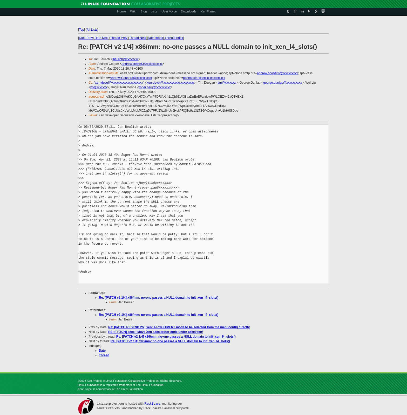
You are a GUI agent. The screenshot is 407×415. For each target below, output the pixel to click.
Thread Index (174, 38)
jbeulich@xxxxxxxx (125, 59)
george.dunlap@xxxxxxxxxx (282, 82)
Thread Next (137, 38)
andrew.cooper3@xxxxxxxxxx (142, 64)
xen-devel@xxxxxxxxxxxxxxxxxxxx (119, 82)
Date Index (155, 38)
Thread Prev (118, 38)
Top (81, 29)
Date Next (101, 38)
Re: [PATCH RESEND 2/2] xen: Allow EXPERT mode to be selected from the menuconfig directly (179, 327)
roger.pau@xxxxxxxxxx (155, 87)
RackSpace (152, 403)
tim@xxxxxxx (227, 82)
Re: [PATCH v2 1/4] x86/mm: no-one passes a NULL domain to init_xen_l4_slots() (158, 297)
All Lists (92, 29)
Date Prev (86, 38)
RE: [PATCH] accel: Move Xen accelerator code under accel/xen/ (155, 332)
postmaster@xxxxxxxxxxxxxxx (204, 78)
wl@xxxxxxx (98, 87)
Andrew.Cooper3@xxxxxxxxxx (131, 78)
